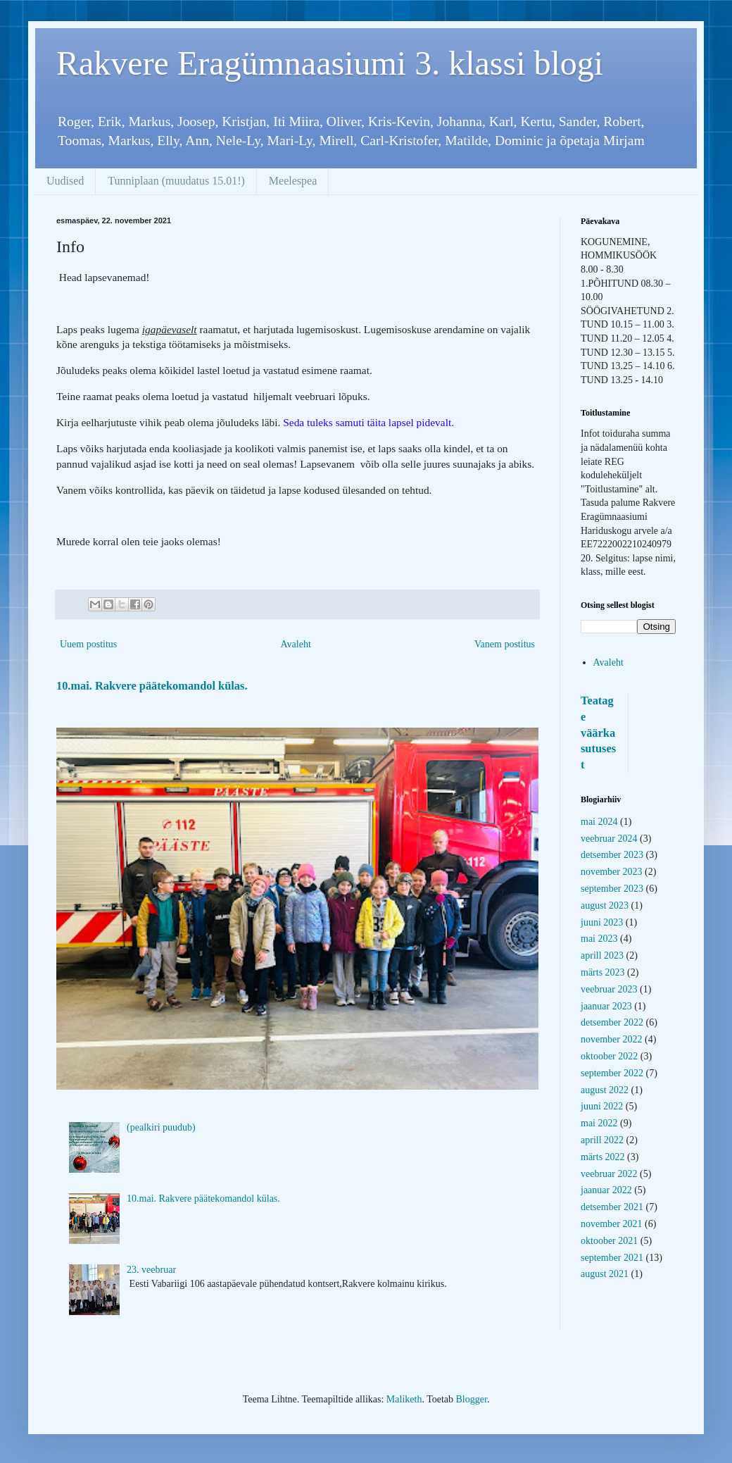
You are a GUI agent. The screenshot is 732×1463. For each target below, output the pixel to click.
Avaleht (296, 644)
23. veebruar (151, 1269)
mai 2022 (599, 1123)
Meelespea (293, 181)
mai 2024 (599, 821)
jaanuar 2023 (606, 1006)
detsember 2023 (612, 854)
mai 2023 (599, 938)
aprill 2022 (602, 1140)
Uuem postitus (88, 644)
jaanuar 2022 (606, 1190)
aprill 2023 (602, 955)
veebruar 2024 (609, 838)
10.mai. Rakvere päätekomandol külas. (151, 685)
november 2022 (611, 1039)
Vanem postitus (504, 644)
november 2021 (611, 1224)
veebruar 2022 (609, 1174)
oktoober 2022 (609, 1056)
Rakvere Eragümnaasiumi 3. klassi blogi (329, 63)
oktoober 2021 (609, 1240)
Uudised (65, 181)
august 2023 (605, 905)
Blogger (471, 1399)
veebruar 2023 (609, 989)
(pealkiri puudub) (161, 1127)
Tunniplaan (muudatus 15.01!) (176, 181)
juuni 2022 (602, 1106)
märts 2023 (603, 972)
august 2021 (605, 1274)
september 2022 (612, 1073)
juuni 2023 (602, 922)
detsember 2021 (612, 1207)
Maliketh (404, 1399)
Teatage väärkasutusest (598, 733)
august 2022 (605, 1090)
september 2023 (612, 888)
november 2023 (611, 871)
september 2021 (612, 1257)
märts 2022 (603, 1157)
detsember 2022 (612, 1022)
